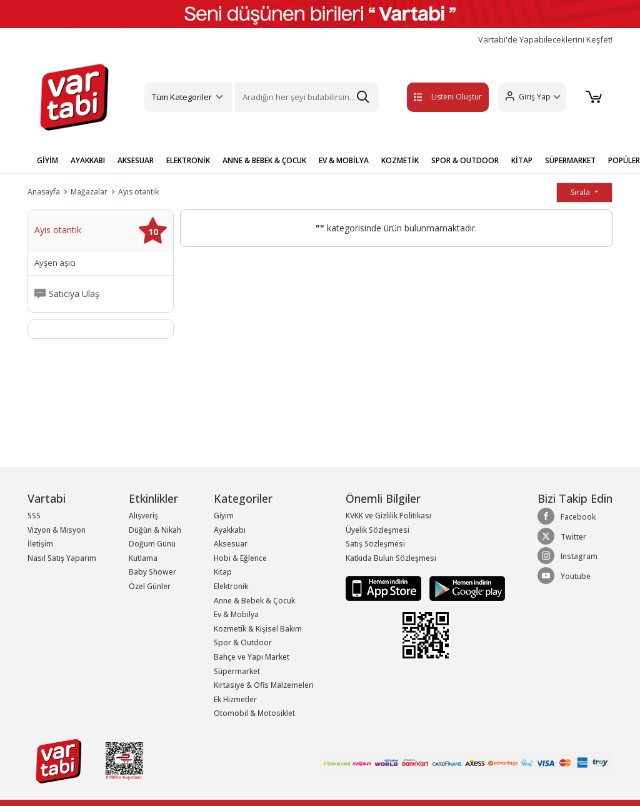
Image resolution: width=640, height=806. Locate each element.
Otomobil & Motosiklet (254, 713)
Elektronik (231, 586)
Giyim (224, 515)
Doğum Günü (152, 543)
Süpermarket (237, 671)
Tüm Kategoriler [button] (182, 97)
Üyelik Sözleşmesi (377, 530)
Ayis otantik (138, 191)
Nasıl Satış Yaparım (62, 558)
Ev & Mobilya (236, 614)
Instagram (568, 556)
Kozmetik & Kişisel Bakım (258, 628)
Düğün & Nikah (155, 530)
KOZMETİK (400, 160)
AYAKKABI (88, 160)
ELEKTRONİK (188, 160)
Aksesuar (231, 543)
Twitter (562, 536)
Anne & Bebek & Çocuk (254, 600)
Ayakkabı (230, 530)
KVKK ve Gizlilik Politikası (388, 515)
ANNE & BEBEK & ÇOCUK (264, 160)
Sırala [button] (581, 192)
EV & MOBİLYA (344, 160)
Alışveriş (143, 515)
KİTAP (521, 160)
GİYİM (47, 160)
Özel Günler (150, 586)
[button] (526, 97)
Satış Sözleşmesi (375, 543)
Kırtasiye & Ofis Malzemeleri (264, 685)
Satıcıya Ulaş (74, 294)
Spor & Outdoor (243, 642)
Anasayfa (44, 191)
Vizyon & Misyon (57, 530)
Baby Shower (152, 572)
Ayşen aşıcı (55, 263)
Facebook (567, 516)
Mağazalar (89, 191)
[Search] (306, 97)
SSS (34, 515)
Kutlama (143, 558)
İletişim (40, 543)
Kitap (223, 572)
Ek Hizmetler (235, 699)
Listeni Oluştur (430, 97)
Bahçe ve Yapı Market (251, 657)
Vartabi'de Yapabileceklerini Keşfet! (545, 39)
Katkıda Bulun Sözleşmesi (391, 558)
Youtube (564, 576)
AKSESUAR (136, 160)
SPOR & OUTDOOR (465, 160)
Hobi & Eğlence (240, 558)
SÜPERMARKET (570, 160)
